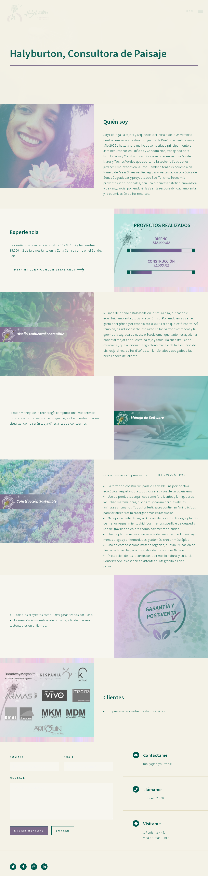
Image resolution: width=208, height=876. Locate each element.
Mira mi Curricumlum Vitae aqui (44, 269)
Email (69, 757)
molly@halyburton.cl (158, 764)
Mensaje (17, 777)
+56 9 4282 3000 (154, 798)
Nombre (17, 757)
